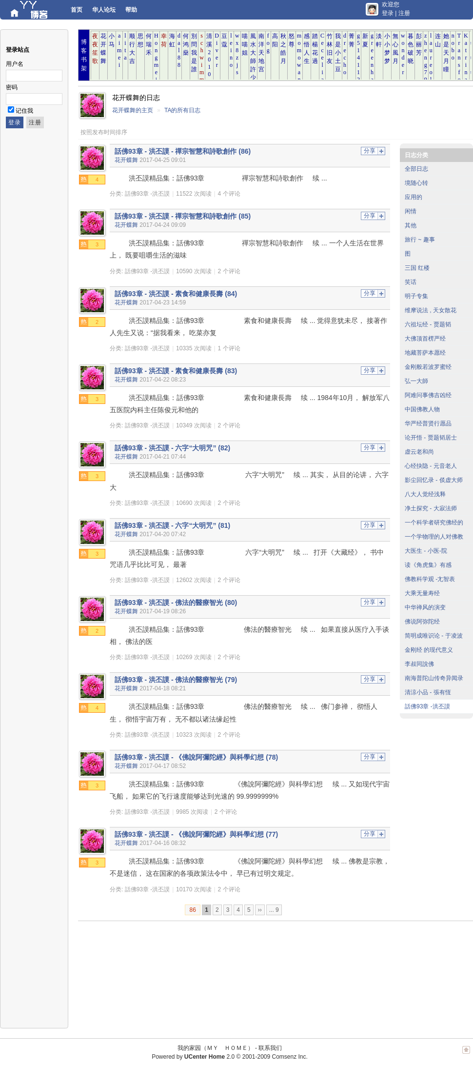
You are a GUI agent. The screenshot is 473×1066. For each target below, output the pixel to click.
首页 (76, 9)
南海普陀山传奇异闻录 (434, 678)
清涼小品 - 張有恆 (428, 692)
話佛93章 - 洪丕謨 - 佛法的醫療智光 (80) (176, 602)
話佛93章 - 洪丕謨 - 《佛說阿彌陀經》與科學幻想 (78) (196, 757)
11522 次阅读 (194, 193)
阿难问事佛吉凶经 (428, 395)
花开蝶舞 (126, 160)
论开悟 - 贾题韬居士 (431, 437)
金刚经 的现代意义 (429, 649)
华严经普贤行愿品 (428, 423)
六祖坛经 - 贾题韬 (428, 324)
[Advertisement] (130, 975)
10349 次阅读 (194, 425)
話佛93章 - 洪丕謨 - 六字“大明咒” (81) (172, 525)
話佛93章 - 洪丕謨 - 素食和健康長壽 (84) (176, 294)
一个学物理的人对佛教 (434, 536)
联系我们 (270, 1048)
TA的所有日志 (182, 110)
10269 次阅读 (194, 657)
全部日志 (416, 168)
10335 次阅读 (194, 348)
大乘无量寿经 (422, 593)
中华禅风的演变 (425, 607)
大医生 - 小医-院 (426, 550)
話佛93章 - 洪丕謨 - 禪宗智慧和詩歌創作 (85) (183, 216)
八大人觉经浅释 (425, 494)
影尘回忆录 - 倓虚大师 (434, 480)
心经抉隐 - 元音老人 (431, 466)
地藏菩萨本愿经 (425, 352)
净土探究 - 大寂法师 (431, 508)
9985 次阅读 (192, 811)
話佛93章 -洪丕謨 (147, 193)
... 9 (274, 909)
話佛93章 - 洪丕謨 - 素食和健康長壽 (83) (176, 371)
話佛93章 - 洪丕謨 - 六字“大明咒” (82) (172, 448)
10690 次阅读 (194, 503)
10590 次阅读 (194, 271)
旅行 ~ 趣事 (420, 239)
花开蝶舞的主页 (132, 110)
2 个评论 (229, 271)
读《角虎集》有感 (428, 565)
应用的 (413, 197)
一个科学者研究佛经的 (434, 522)
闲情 (410, 211)
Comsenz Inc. (289, 1056)
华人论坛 (104, 9)
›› (260, 909)
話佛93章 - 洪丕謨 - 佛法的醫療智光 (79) (176, 680)
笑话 (410, 282)
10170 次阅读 (194, 889)
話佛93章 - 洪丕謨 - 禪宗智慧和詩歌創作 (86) (183, 151)
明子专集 (416, 296)
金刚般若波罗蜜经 (428, 366)
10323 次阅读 (194, 734)
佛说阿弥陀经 (422, 621)
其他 (410, 225)
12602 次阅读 (194, 580)
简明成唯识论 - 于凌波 (434, 635)
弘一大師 (416, 381)
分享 (369, 150)
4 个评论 (229, 193)
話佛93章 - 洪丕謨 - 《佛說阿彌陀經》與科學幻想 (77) (196, 834)
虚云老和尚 (419, 451)
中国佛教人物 (422, 409)
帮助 (131, 9)
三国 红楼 (417, 267)
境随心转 (416, 183)
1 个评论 (229, 348)
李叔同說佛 (419, 664)
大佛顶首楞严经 (425, 338)
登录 (388, 13)
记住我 (24, 110)
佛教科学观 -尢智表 (430, 579)
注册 (404, 13)
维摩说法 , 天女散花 (430, 310)
